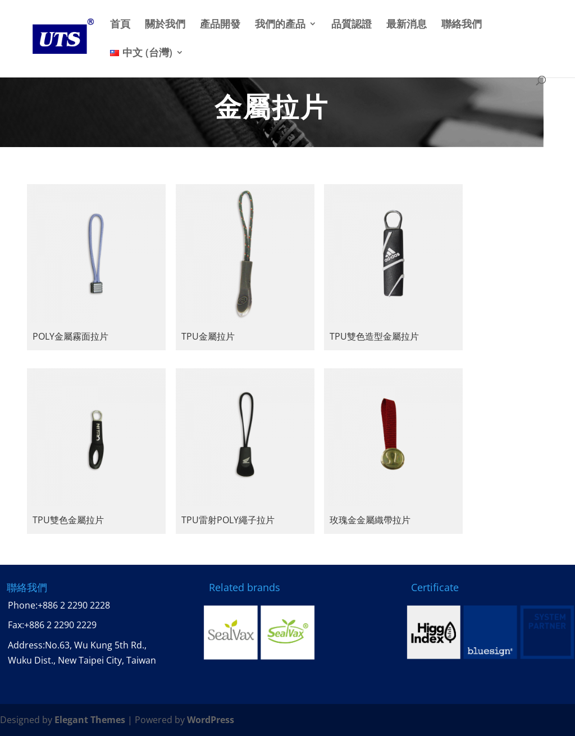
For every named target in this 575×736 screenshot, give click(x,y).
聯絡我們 (461, 24)
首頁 (120, 24)
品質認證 (351, 24)
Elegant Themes (89, 720)
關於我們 (165, 24)
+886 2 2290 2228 (74, 605)
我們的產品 (280, 24)
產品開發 (220, 24)
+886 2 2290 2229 (60, 625)
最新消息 (406, 24)
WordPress (210, 720)
